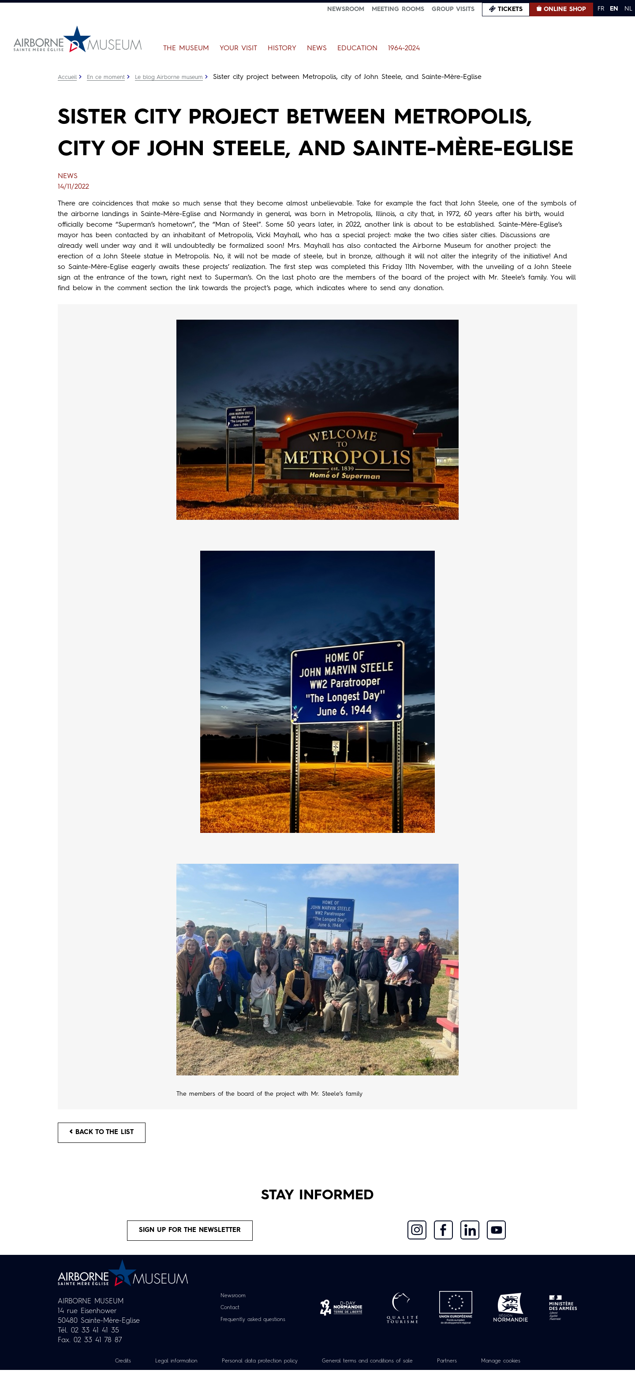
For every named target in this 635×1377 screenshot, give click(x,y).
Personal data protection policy (250, 1368)
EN (614, 9)
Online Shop (565, 9)
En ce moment (110, 77)
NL (628, 9)
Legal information (157, 1368)
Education (357, 48)
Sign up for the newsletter (190, 1235)
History (282, 48)
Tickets (510, 9)
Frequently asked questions (252, 1327)
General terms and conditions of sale (373, 1368)
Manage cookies (522, 1368)
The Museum (186, 48)
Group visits (453, 9)
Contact (225, 1315)
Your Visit (238, 48)
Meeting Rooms (398, 9)
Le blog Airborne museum (178, 77)
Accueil (68, 77)
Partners (463, 1368)
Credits (98, 1368)
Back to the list (106, 1134)
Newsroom (345, 9)
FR (601, 9)
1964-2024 (404, 48)
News (317, 48)
